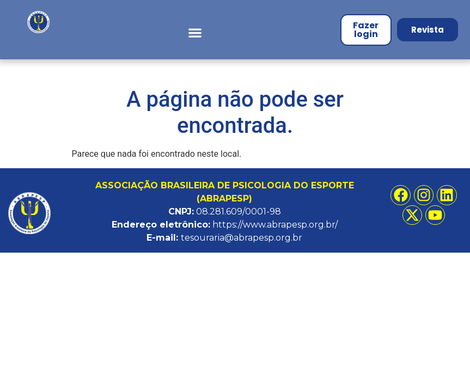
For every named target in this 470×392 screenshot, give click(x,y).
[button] (195, 32)
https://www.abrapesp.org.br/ (275, 224)
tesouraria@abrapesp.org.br (241, 237)
